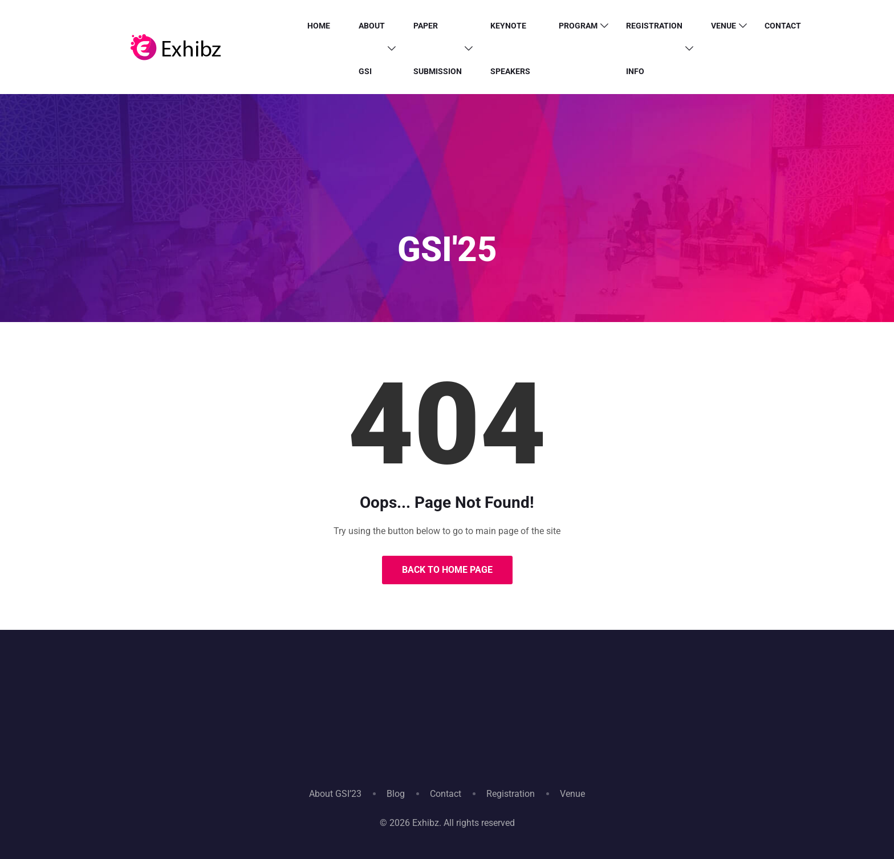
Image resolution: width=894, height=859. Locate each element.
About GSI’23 (335, 793)
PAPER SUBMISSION (437, 48)
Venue (723, 25)
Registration (510, 793)
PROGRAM (578, 25)
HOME (318, 25)
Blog (396, 793)
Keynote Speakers (510, 48)
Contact (783, 25)
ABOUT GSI (372, 48)
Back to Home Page (447, 569)
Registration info (654, 48)
